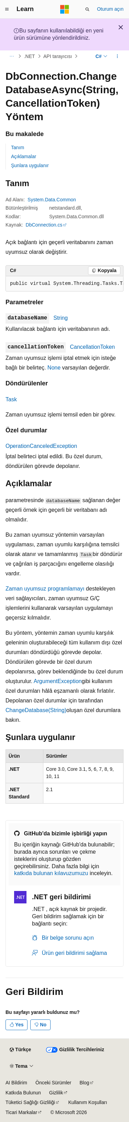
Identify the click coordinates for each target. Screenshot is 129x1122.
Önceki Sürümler (53, 1082)
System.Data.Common (52, 199)
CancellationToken (92, 347)
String (60, 318)
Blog (84, 1082)
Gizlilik (56, 1092)
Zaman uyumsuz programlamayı (45, 589)
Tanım (17, 147)
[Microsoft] (64, 9)
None (54, 368)
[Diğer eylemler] (117, 56)
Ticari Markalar (21, 1112)
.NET (29, 56)
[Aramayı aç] (87, 9)
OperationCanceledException (41, 446)
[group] (64, 283)
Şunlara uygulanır (30, 165)
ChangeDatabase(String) (36, 710)
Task (11, 399)
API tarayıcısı (57, 56)
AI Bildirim (16, 1082)
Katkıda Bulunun (23, 1092)
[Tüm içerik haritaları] (12, 56)
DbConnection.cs (44, 225)
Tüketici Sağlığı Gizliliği (30, 1102)
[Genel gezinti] (7, 9)
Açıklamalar (23, 156)
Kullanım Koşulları (87, 1102)
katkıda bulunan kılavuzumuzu (51, 873)
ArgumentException (58, 681)
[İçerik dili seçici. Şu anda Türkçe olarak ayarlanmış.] (20, 1049)
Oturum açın (110, 9)
